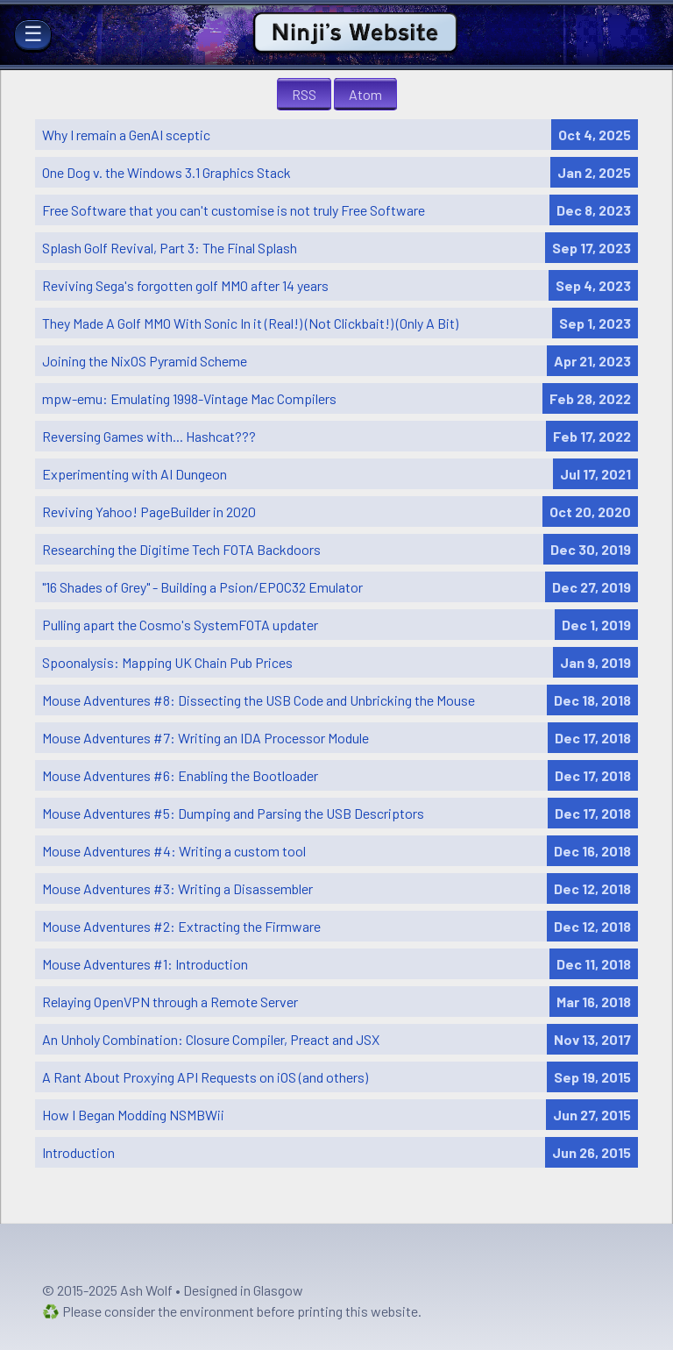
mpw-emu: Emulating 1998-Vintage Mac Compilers (189, 398)
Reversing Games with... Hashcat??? (149, 436)
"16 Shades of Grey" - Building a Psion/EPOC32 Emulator (202, 587)
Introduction (78, 1152)
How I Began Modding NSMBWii (133, 1114)
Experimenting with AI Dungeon (134, 473)
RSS (304, 94)
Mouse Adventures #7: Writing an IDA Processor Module (205, 737)
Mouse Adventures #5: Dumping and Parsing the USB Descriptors (233, 813)
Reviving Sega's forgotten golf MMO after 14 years (185, 285)
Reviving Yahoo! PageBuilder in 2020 (149, 511)
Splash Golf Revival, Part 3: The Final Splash (169, 247)
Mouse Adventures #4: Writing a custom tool (174, 850)
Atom (365, 94)
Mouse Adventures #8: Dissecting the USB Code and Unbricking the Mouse (258, 700)
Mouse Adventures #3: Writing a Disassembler (177, 888)
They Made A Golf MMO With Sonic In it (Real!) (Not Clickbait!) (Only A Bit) (250, 323)
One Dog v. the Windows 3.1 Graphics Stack (166, 172)
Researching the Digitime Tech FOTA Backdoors (181, 549)
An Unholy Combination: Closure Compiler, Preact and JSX (210, 1039)
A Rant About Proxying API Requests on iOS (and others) (205, 1077)
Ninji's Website (356, 20)
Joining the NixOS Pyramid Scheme (144, 360)
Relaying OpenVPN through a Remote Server (170, 1001)
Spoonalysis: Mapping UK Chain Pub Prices (167, 662)
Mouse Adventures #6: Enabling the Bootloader (180, 775)
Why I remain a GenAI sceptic (126, 134)
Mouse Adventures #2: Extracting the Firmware (181, 926)
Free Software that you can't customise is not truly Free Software (233, 210)
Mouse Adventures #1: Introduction (145, 964)
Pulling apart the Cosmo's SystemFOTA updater (180, 624)
